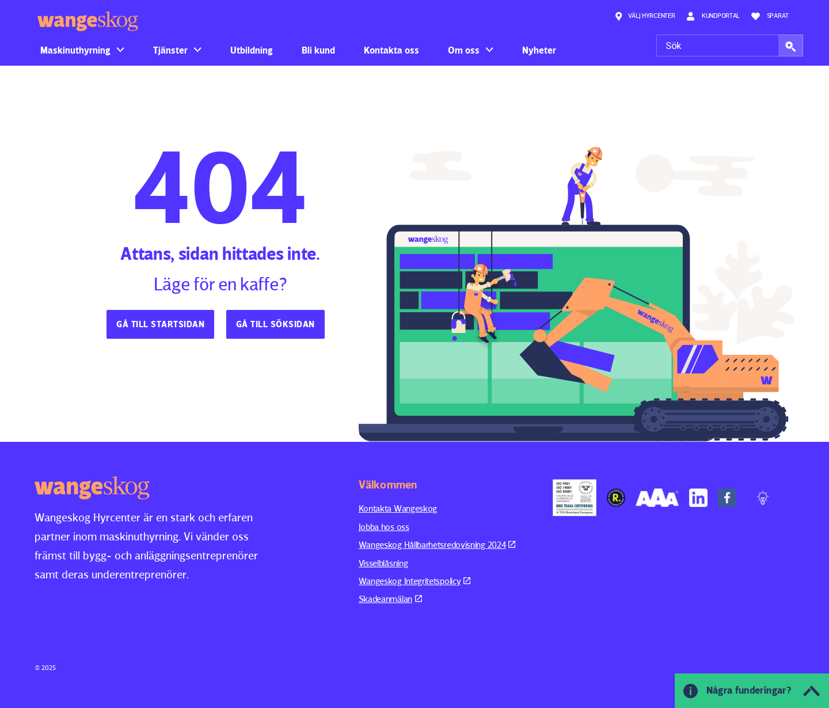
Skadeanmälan (390, 599)
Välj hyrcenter (644, 16)
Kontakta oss (391, 50)
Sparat (770, 16)
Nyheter (539, 50)
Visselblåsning (383, 563)
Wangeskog (87, 21)
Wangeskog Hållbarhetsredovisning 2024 (437, 545)
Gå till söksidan (275, 324)
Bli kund (318, 50)
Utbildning (251, 50)
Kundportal (713, 16)
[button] (790, 45)
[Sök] (729, 45)
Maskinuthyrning (75, 50)
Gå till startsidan (160, 324)
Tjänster (170, 50)
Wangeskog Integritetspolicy (415, 581)
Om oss (464, 50)
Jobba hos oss (384, 527)
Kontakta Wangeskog (398, 508)
